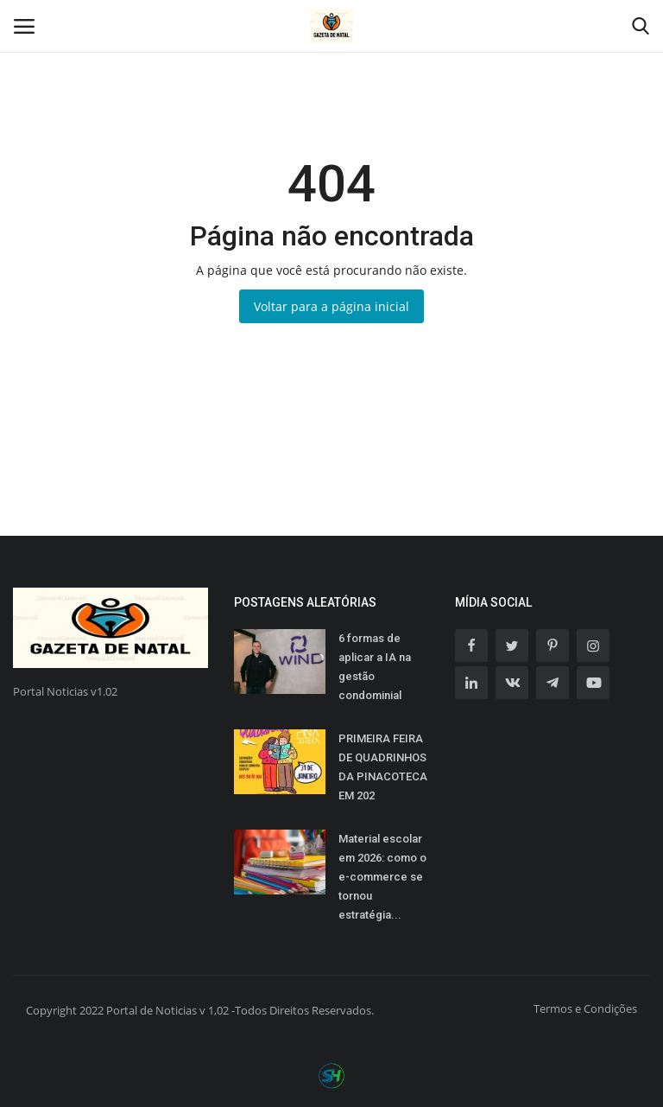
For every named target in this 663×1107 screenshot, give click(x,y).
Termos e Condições (585, 1008)
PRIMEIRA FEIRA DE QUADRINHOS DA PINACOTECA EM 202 (382, 767)
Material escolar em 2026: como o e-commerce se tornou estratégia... (382, 876)
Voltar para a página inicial (331, 306)
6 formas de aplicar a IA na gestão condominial (374, 667)
